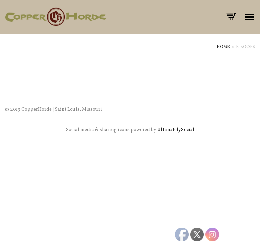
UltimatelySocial (175, 130)
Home (223, 47)
